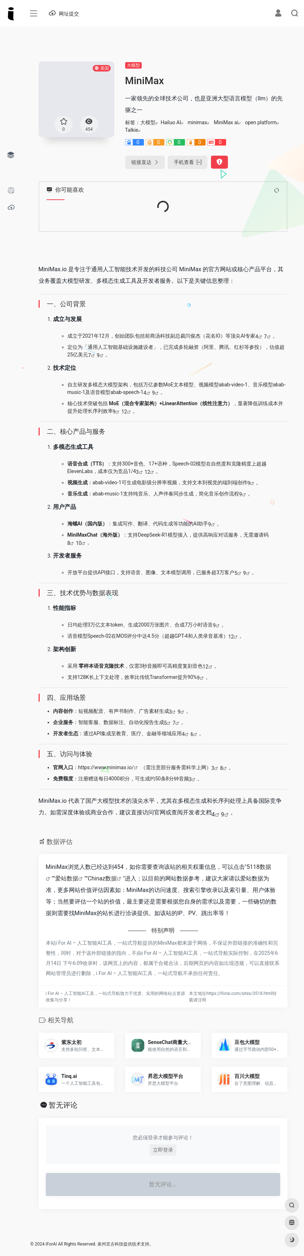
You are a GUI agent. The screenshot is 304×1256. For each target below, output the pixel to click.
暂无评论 (63, 1105)
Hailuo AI (171, 122)
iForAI (51, 1244)
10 (78, 543)
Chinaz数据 (102, 878)
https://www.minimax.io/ (106, 767)
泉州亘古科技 (110, 1244)
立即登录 (163, 1150)
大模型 (133, 65)
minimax (197, 122)
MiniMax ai (226, 122)
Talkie (131, 130)
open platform (261, 122)
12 (124, 412)
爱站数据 (66, 878)
